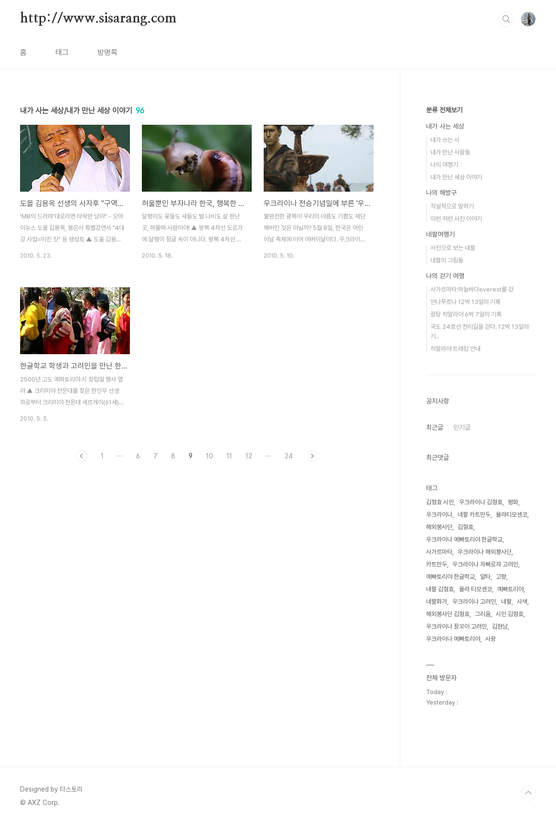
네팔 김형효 (440, 589)
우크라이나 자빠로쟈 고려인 (485, 564)
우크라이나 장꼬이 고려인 (456, 626)
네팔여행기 (440, 234)
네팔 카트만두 (474, 514)
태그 (62, 52)
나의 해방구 (441, 192)
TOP (528, 793)
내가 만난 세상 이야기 (456, 177)
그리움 (483, 614)
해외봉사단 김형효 (448, 614)
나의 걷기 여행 (445, 276)
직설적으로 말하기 (452, 206)
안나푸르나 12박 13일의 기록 (465, 301)
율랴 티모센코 (475, 589)
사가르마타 (439, 551)
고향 (501, 576)
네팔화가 (436, 601)
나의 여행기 (444, 164)
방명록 (107, 52)
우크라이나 (439, 514)
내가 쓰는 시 (445, 139)
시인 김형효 (510, 614)
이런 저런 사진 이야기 (456, 218)
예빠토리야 (510, 589)
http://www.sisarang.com (98, 18)
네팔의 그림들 (446, 260)
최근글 (434, 427)
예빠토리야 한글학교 (450, 576)
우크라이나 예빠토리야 (453, 638)
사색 (522, 601)
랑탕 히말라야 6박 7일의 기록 (466, 314)
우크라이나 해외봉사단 (485, 551)
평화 (513, 502)
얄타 (485, 576)
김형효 (465, 527)
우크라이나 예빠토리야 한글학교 (464, 539)
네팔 (506, 601)
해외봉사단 (439, 527)
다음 (312, 456)
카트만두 (436, 564)
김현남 (500, 626)
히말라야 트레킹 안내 (455, 348)
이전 (81, 456)
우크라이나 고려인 (474, 601)
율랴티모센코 (511, 514)
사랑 (490, 638)
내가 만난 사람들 (450, 152)
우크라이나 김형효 (481, 502)
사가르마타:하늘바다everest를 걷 (471, 289)
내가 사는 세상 (445, 126)
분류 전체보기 (444, 110)
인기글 (461, 427)
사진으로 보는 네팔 (452, 247)
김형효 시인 (440, 502)
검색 (506, 19)
